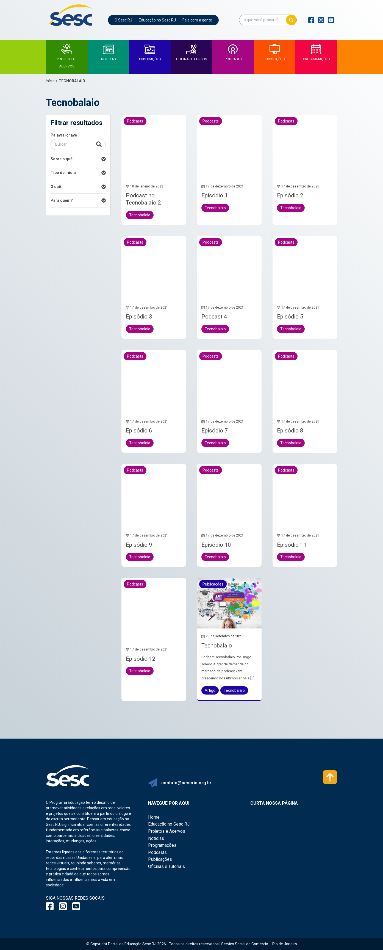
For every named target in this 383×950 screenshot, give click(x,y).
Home (154, 817)
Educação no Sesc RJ (157, 20)
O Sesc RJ (123, 20)
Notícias (156, 838)
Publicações (160, 859)
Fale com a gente (197, 20)
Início (50, 81)
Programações (162, 845)
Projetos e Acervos (166, 831)
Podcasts (157, 852)
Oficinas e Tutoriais (166, 866)
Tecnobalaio (216, 645)
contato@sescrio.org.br (186, 782)
